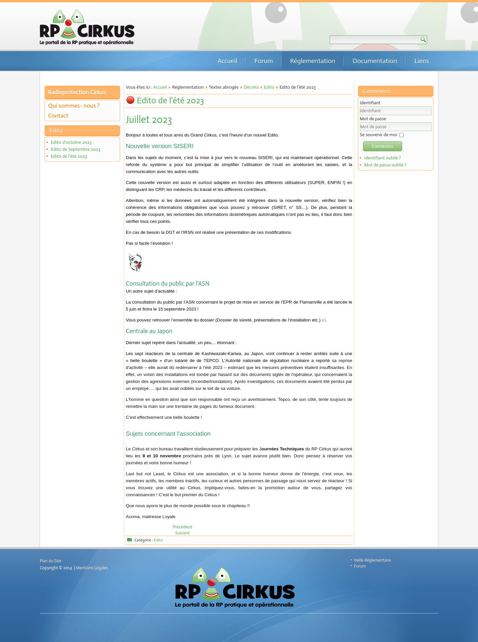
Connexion (382, 146)
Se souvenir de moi (378, 135)
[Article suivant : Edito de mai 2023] (182, 533)
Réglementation (312, 61)
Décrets (251, 87)
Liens (421, 61)
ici (324, 320)
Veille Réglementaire (372, 560)
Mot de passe (373, 119)
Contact (58, 115)
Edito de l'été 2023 (69, 156)
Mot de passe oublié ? (385, 165)
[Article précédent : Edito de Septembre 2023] (183, 527)
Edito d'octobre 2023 (71, 142)
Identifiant (370, 103)
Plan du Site (50, 560)
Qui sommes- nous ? (74, 105)
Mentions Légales (92, 567)
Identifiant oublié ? (382, 158)
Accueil (227, 61)
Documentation (375, 61)
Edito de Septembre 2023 (75, 149)
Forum (263, 61)
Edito (269, 87)
